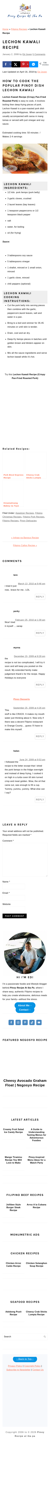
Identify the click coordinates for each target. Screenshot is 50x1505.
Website (7, 903)
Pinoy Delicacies (28, 520)
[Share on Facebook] (7, 64)
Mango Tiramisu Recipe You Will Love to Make (13, 1203)
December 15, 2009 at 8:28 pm (29, 655)
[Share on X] (15, 64)
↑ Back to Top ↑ (25, 1468)
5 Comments (39, 54)
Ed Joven (42, 72)
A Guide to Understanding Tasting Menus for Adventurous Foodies (36, 1156)
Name (6, 881)
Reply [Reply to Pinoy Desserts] (40, 736)
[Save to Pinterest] (24, 64)
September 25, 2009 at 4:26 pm (29, 707)
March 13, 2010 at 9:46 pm (31, 583)
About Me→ (25, 1004)
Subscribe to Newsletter (18, 1479)
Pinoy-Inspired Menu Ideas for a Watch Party (36, 1203)
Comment (8, 840)
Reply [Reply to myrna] (40, 684)
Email (6, 892)
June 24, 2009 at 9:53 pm (32, 759)
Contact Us (38, 1479)
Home (6, 29)
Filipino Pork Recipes (33, 516)
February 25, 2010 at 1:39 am (30, 619)
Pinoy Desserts (21, 699)
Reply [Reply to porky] (40, 632)
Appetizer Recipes (24, 512)
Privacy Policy (15, 1475)
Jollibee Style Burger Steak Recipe (13, 1273)
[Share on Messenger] (33, 64)
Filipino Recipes (19, 29)
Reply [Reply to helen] (40, 799)
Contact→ (25, 1009)
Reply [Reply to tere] (40, 596)
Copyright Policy (32, 1475)
